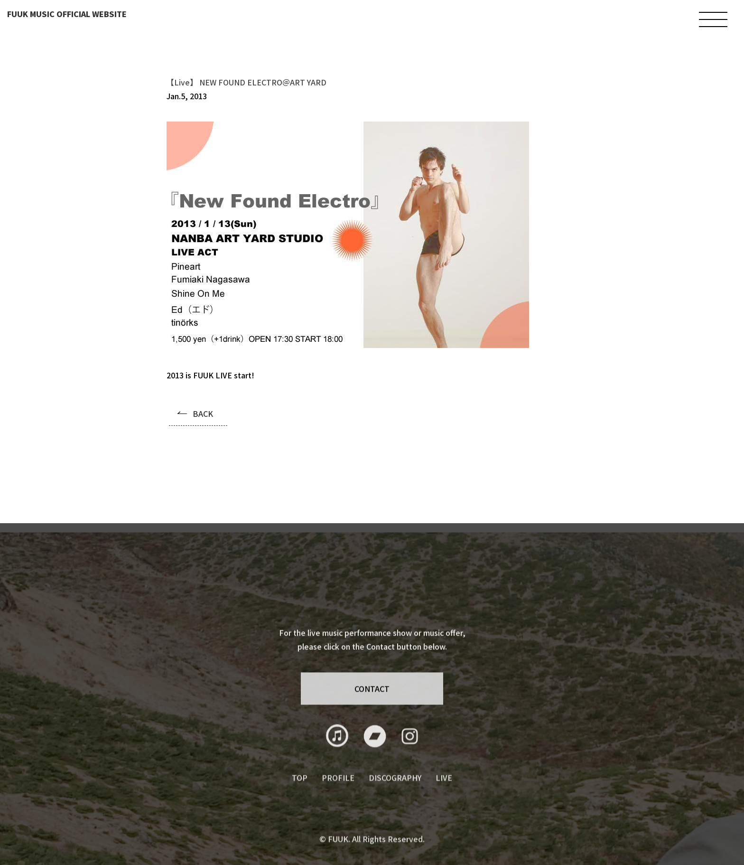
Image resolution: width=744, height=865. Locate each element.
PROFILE (338, 789)
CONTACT (372, 694)
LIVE (444, 789)
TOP (299, 789)
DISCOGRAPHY (395, 789)
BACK (203, 413)
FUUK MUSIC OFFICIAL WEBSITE (67, 13)
